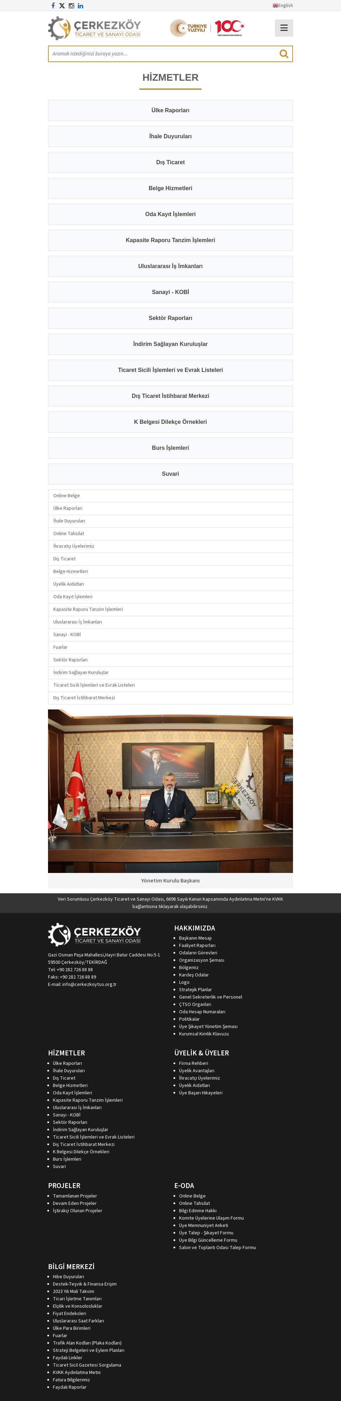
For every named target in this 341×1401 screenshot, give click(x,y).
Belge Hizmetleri (70, 571)
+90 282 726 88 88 (75, 969)
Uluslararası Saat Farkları (78, 1321)
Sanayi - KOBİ (67, 634)
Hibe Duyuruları (68, 1276)
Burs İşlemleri (67, 1159)
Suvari (59, 1166)
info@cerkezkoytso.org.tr (89, 984)
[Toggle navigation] (284, 28)
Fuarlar (60, 647)
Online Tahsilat (68, 533)
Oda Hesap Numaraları (202, 1011)
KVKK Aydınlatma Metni (77, 1372)
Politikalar (189, 1019)
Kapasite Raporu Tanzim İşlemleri (88, 609)
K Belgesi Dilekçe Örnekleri (81, 1151)
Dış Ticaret (64, 558)
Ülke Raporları (67, 508)
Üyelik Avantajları (196, 1070)
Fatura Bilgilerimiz (71, 1379)
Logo (184, 982)
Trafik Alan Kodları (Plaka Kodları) (87, 1343)
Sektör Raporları (70, 659)
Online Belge (66, 495)
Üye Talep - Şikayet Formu (206, 1232)
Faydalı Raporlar (70, 1387)
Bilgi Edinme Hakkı (198, 1210)
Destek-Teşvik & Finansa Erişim (85, 1284)
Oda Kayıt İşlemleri (73, 596)
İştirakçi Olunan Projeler (77, 1210)
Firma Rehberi (193, 1063)
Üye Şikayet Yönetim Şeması (208, 1026)
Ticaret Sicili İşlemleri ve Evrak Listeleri (94, 685)
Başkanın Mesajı (195, 938)
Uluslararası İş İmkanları (77, 622)
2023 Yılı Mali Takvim (73, 1291)
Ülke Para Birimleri (71, 1328)
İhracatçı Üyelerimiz (73, 546)
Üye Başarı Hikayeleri (201, 1092)
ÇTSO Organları (195, 1004)
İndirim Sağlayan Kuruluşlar (81, 672)
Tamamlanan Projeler (75, 1196)
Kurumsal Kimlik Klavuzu (204, 1034)
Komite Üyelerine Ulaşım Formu (211, 1218)
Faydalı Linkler (67, 1357)
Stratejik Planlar (195, 989)
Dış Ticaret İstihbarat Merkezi (84, 697)
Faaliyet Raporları (197, 945)
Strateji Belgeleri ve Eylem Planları (88, 1350)
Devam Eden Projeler (75, 1203)
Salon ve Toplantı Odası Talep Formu (217, 1247)
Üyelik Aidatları (68, 584)
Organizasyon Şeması (201, 960)
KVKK (277, 899)
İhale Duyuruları (69, 521)
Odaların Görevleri (198, 952)
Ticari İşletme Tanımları (77, 1298)
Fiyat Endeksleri (69, 1313)
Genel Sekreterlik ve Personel (210, 997)
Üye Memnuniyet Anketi (203, 1225)
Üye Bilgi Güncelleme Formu (208, 1240)
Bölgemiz (189, 967)
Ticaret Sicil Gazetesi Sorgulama (87, 1365)
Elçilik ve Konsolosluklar (77, 1306)
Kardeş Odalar (194, 975)
